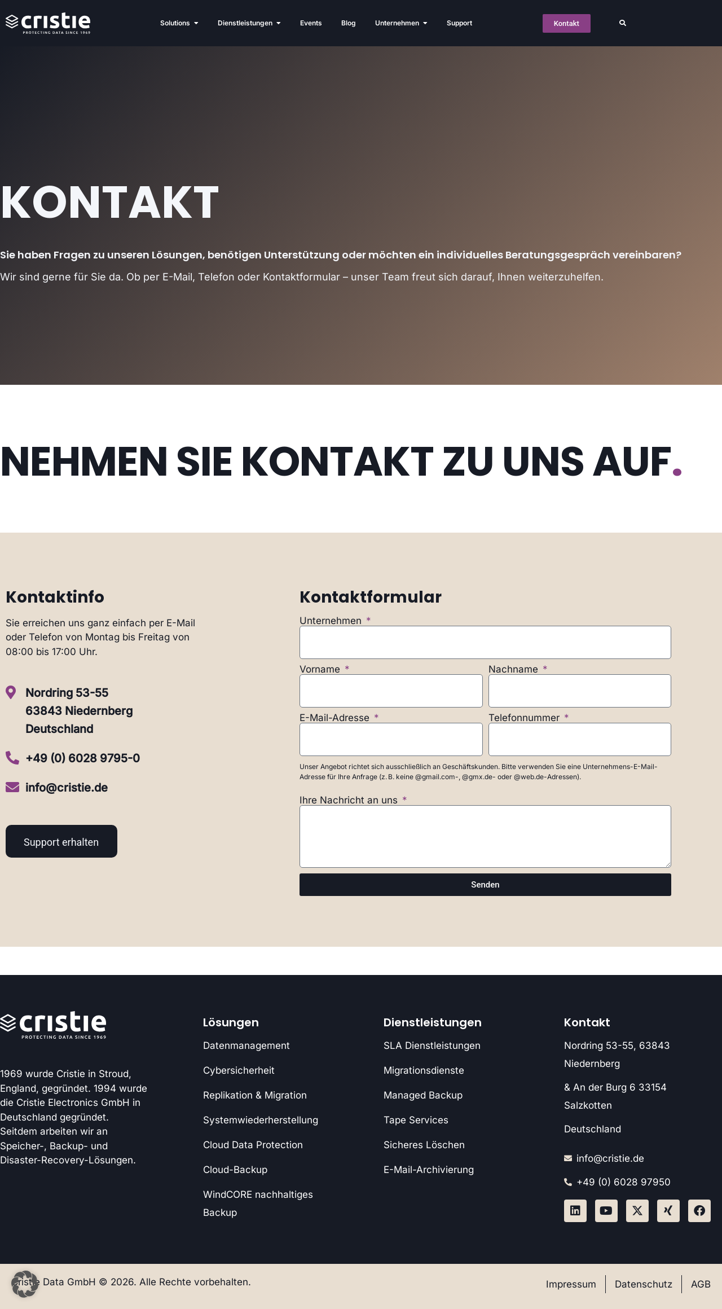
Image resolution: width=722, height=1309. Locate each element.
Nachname (514, 669)
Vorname (321, 669)
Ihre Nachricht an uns (350, 800)
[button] (622, 23)
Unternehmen (332, 621)
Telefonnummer (525, 718)
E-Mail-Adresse (336, 718)
